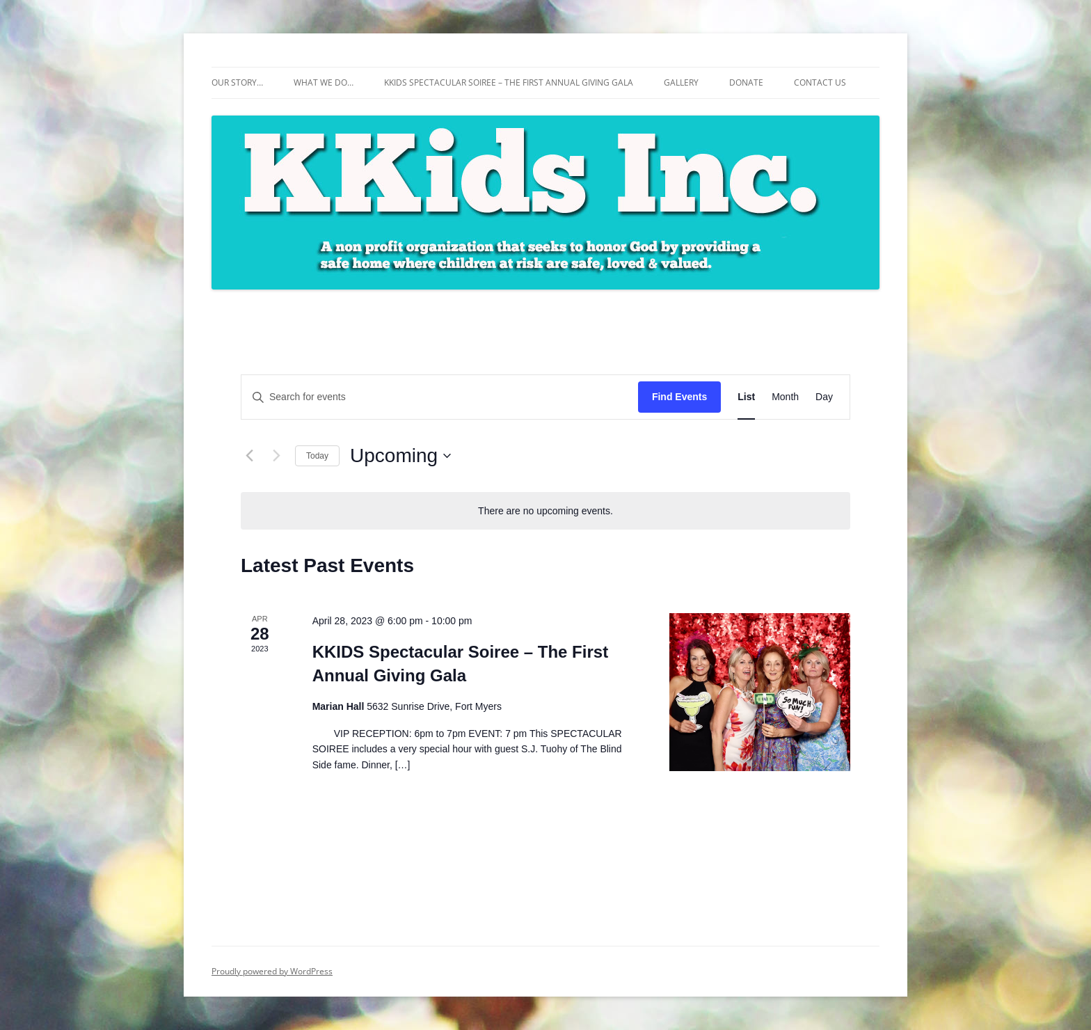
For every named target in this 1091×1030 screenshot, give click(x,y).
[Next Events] (276, 455)
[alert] (545, 511)
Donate (746, 82)
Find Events (679, 396)
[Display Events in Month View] (785, 397)
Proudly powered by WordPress (272, 971)
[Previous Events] (249, 455)
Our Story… (237, 82)
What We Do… (323, 82)
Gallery (681, 82)
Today (317, 456)
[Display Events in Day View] (824, 397)
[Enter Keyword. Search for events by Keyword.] (439, 397)
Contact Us (820, 82)
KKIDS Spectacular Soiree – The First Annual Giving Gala (508, 82)
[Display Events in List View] (746, 397)
